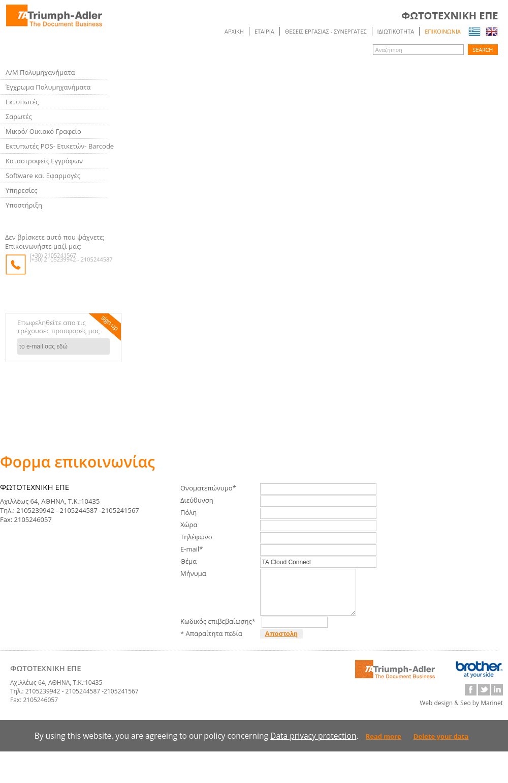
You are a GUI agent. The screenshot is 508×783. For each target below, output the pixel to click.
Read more (383, 745)
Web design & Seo (445, 712)
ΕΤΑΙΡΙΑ (264, 31)
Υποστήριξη (24, 205)
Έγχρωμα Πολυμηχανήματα (48, 87)
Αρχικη (234, 31)
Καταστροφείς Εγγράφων (44, 160)
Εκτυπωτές (22, 101)
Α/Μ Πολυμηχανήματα (40, 72)
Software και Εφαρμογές (43, 175)
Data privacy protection (313, 744)
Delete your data (441, 745)
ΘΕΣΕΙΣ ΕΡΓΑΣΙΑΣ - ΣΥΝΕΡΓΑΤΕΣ (326, 31)
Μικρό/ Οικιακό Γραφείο (43, 131)
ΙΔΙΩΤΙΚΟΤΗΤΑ (396, 31)
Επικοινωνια (443, 31)
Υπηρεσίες (22, 190)
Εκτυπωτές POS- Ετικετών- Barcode (60, 146)
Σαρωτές (19, 116)
